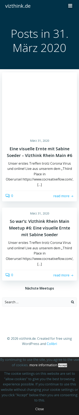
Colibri (52, 343)
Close (39, 409)
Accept (62, 365)
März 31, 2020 (39, 141)
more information (43, 365)
